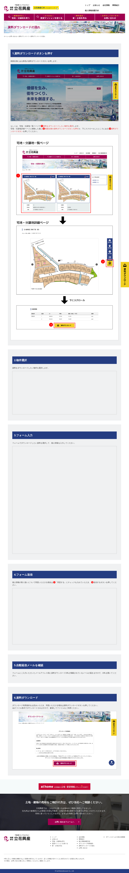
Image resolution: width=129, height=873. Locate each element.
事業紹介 (82, 839)
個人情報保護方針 (84, 841)
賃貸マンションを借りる (60, 843)
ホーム (6, 36)
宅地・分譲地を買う (58, 841)
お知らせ (55, 839)
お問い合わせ (13, 36)
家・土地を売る (57, 846)
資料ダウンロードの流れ (87, 846)
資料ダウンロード (24, 36)
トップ (54, 837)
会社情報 (82, 837)
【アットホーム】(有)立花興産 (115, 837)
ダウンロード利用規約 (86, 843)
